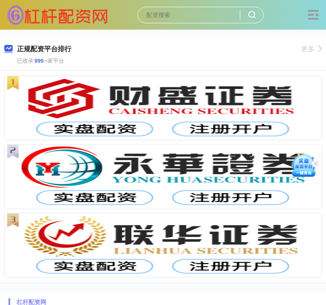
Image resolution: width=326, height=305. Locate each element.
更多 (311, 49)
